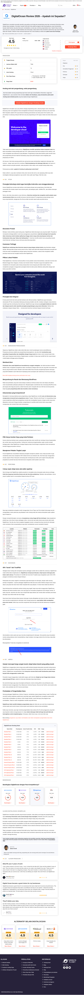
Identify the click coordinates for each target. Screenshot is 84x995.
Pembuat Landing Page (8, 967)
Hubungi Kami (47, 967)
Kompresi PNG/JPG (28, 962)
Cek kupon (74, 42)
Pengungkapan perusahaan (51, 972)
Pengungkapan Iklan (8, 1)
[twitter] (67, 968)
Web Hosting (5, 965)
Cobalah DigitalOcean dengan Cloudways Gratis (30, 103)
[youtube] (70, 968)
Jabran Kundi (75, 31)
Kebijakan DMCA (48, 984)
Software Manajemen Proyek (9, 970)
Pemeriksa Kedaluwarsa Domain (31, 970)
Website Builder (6, 962)
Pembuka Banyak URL (28, 975)
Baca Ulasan (8, 946)
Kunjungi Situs (72, 47)
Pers (45, 987)
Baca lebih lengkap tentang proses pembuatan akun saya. (17, 375)
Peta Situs (46, 975)
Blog (45, 965)
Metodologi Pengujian (49, 977)
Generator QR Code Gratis (30, 965)
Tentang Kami (47, 962)
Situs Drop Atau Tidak (28, 972)
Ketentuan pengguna (49, 982)
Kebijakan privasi (48, 979)
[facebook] (64, 968)
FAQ (45, 970)
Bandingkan (7, 803)
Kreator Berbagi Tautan (29, 967)
